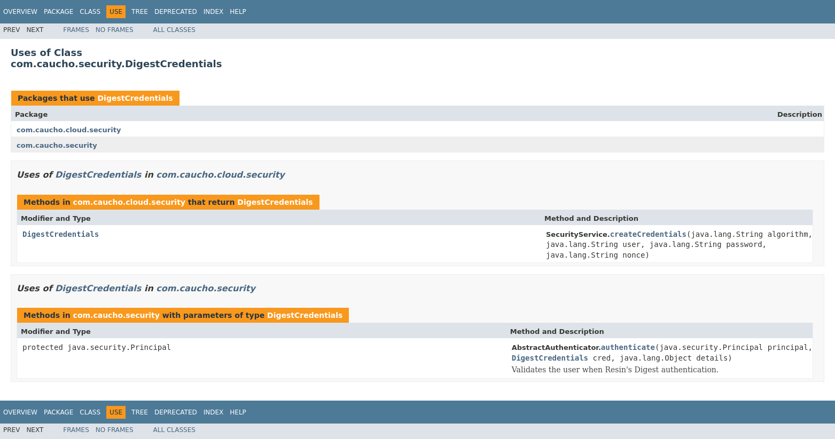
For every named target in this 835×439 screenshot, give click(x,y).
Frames (76, 30)
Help (238, 11)
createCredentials (648, 234)
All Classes (174, 30)
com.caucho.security (57, 145)
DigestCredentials (135, 98)
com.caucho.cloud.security (69, 130)
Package (58, 11)
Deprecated (175, 11)
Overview (20, 11)
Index (214, 11)
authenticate (628, 347)
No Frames (115, 30)
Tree (139, 11)
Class (90, 11)
